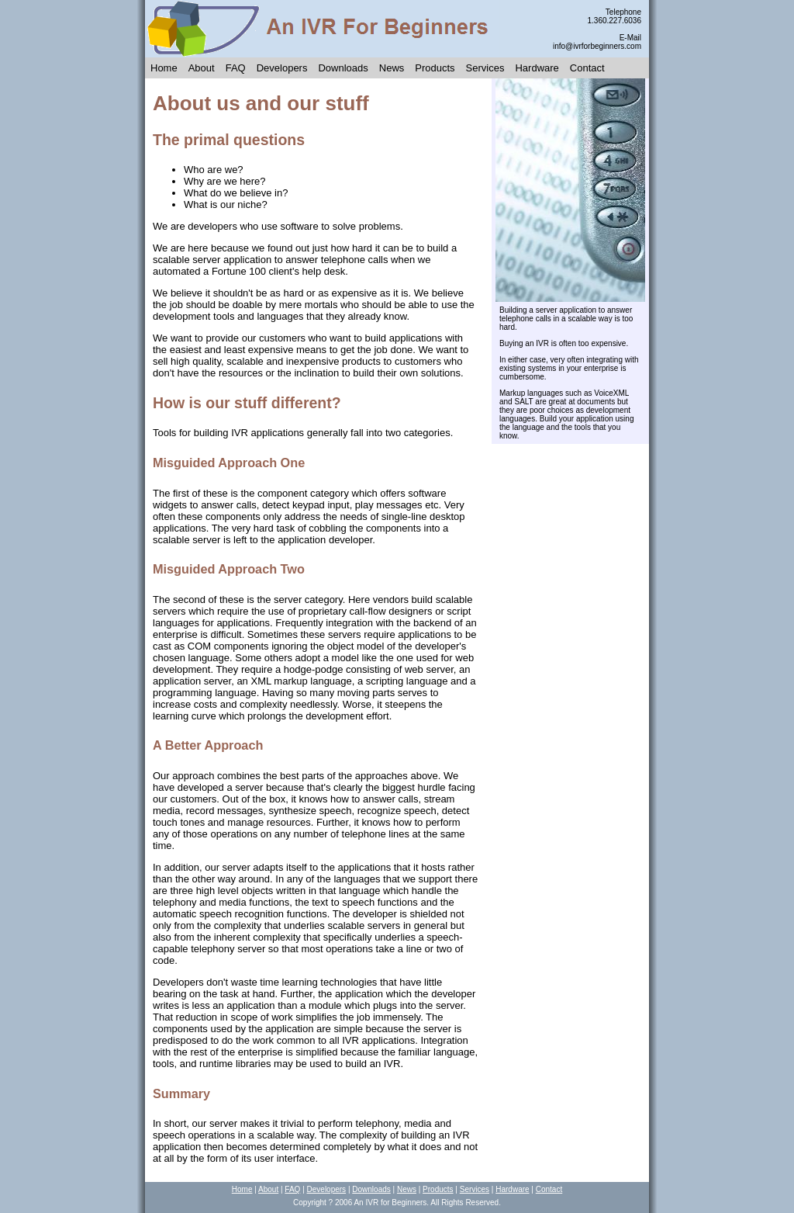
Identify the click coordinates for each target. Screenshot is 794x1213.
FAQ (236, 68)
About (201, 68)
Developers (282, 68)
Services (485, 68)
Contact (587, 68)
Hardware (536, 68)
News (392, 68)
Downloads (343, 68)
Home (164, 68)
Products (434, 68)
